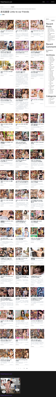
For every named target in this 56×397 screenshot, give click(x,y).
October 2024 (52, 85)
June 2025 (51, 73)
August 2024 (52, 89)
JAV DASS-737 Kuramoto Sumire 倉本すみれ (51, 39)
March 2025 (52, 76)
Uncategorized (52, 101)
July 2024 (51, 90)
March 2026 (52, 58)
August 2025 (52, 70)
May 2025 (51, 74)
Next (27, 368)
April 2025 (51, 75)
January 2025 (52, 79)
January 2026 (52, 60)
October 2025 (52, 66)
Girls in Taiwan (52, 98)
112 (24, 368)
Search (47, 19)
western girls (52, 103)
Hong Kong (51, 99)
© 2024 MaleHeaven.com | (5, 391)
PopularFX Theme (14, 391)
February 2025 (52, 78)
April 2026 (51, 56)
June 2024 (51, 91)
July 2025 (51, 71)
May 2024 (51, 93)
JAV (50, 100)
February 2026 (52, 59)
